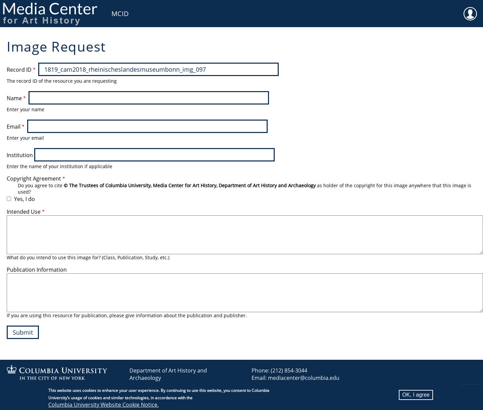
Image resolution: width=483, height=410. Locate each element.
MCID (120, 13)
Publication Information (37, 269)
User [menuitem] (470, 9)
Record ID (19, 69)
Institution (20, 155)
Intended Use (24, 211)
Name (14, 98)
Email (13, 126)
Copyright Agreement (34, 178)
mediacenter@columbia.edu (303, 378)
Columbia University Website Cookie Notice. (103, 404)
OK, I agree (416, 395)
